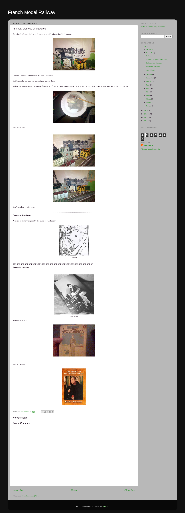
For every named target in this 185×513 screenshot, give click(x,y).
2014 (146, 110)
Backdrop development (154, 63)
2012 (146, 117)
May (148, 92)
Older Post (129, 490)
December (150, 49)
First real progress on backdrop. (157, 59)
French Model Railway (31, 12)
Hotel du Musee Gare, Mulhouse (153, 27)
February (149, 102)
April (148, 95)
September (150, 78)
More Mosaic (150, 70)
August (149, 81)
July (148, 85)
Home (74, 490)
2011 (146, 121)
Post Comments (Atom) (31, 496)
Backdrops (149, 56)
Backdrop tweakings (153, 66)
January (149, 106)
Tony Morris (149, 145)
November (150, 53)
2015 (146, 46)
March (148, 99)
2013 (146, 114)
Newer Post (18, 490)
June (148, 88)
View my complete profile (150, 149)
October (149, 74)
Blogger (105, 506)
